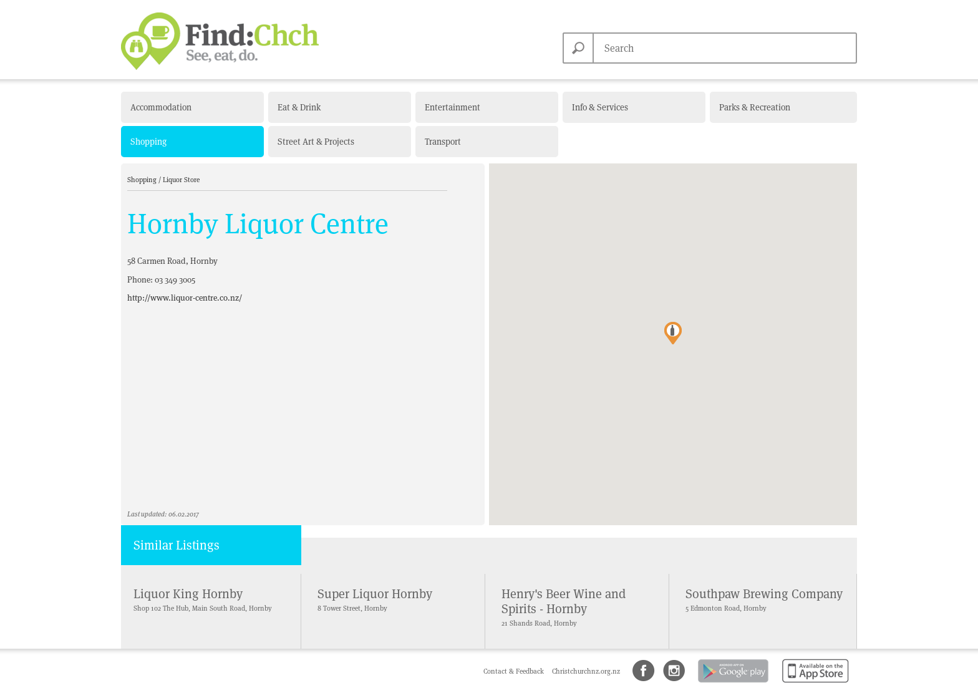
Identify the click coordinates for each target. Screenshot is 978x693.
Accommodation (160, 107)
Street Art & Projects (316, 141)
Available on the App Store (813, 683)
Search (578, 48)
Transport (443, 141)
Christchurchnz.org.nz (586, 671)
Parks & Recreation (754, 107)
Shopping (148, 141)
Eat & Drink (299, 107)
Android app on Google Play (732, 683)
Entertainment (452, 107)
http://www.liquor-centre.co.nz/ (184, 298)
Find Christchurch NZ (220, 41)
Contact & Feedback (514, 671)
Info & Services (600, 107)
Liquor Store (181, 179)
